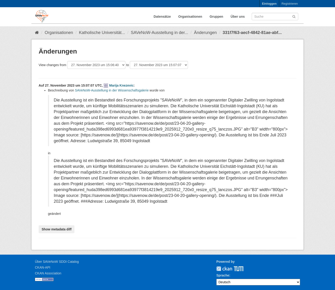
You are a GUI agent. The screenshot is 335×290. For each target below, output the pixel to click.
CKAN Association (48, 273)
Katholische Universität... (102, 32)
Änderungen (205, 32)
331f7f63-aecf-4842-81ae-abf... (252, 32)
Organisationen (190, 16)
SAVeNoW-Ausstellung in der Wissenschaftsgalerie (112, 90)
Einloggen (269, 3)
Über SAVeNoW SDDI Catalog (57, 261)
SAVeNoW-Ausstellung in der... (159, 32)
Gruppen (216, 16)
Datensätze (162, 16)
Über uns (238, 16)
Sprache (222, 275)
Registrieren (289, 3)
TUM (235, 268)
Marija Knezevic (121, 85)
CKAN (224, 268)
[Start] (37, 32)
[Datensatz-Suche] (275, 16)
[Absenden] (294, 16)
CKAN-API (42, 267)
